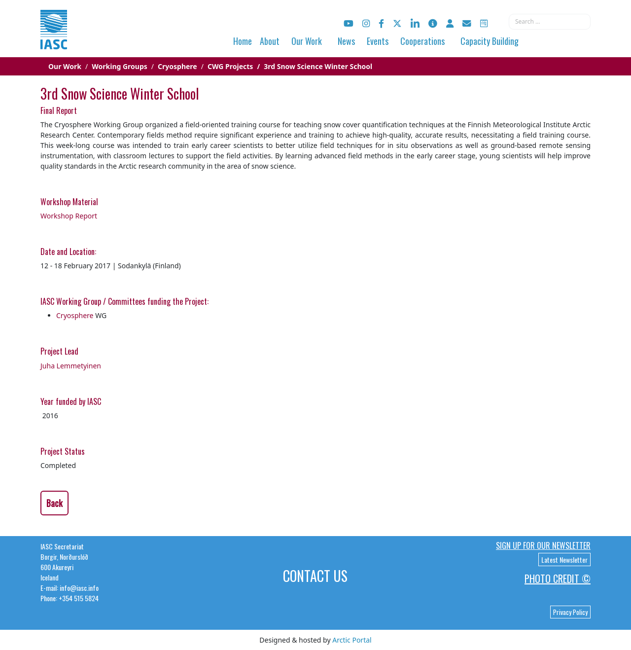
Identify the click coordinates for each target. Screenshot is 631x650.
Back (54, 503)
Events (377, 41)
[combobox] (550, 22)
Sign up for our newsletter (543, 545)
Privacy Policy (570, 612)
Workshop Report (68, 215)
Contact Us (315, 576)
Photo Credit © (558, 578)
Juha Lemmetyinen (70, 365)
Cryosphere (75, 315)
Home (242, 41)
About (270, 41)
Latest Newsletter (564, 559)
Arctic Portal (351, 640)
